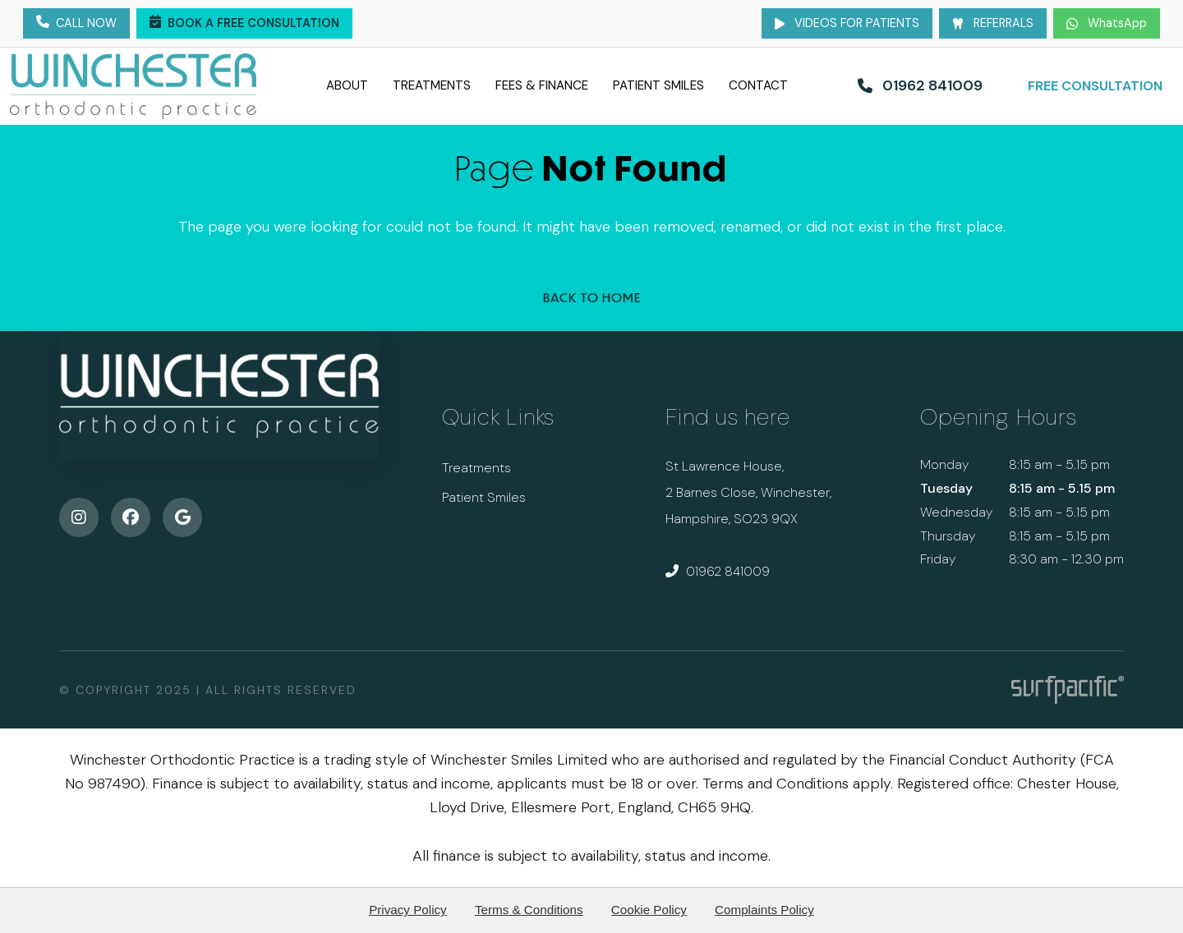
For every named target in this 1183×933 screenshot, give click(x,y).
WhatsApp (1106, 23)
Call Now (76, 24)
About (317, 85)
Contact (787, 85)
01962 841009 (717, 571)
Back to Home (592, 296)
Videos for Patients (847, 23)
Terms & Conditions (529, 910)
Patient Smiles (673, 85)
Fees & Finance (539, 85)
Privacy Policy (408, 910)
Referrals (992, 23)
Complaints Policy (764, 910)
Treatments (412, 85)
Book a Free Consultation (244, 24)
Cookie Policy (649, 910)
